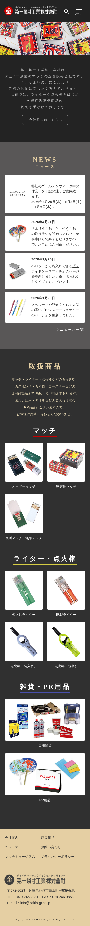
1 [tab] (41, 50)
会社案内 (11, 838)
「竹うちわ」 (69, 229)
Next (81, 38)
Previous (8, 38)
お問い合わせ (51, 847)
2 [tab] (49, 50)
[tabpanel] (45, 38)
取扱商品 (47, 838)
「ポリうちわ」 (43, 229)
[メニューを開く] (79, 11)
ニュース (11, 847)
